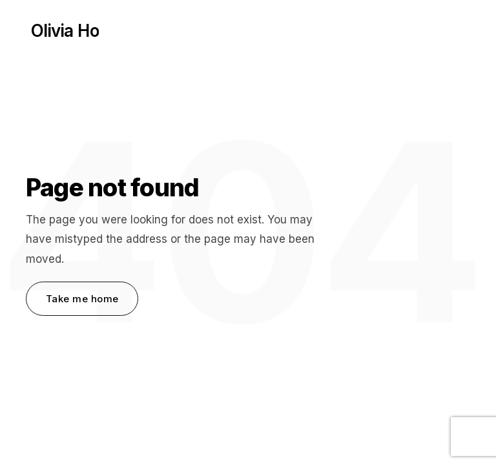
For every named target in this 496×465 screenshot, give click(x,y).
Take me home (82, 299)
